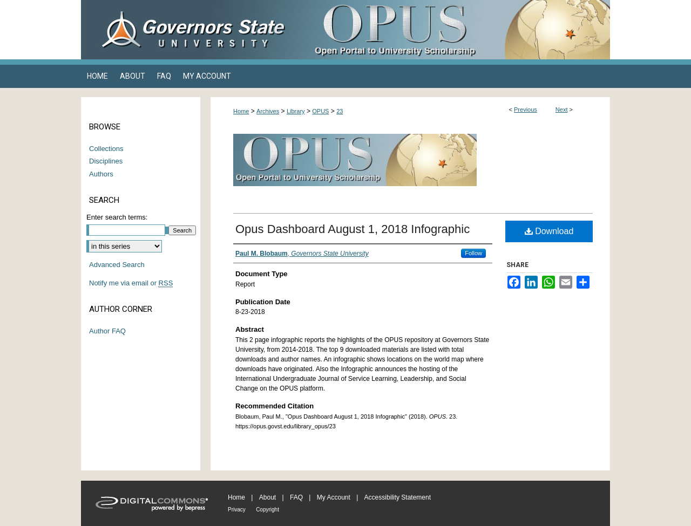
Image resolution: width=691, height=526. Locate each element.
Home (241, 111)
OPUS (320, 111)
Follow (473, 253)
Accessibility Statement (397, 497)
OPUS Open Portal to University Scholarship (453, 29)
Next (561, 109)
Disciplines (106, 161)
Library (296, 111)
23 (339, 111)
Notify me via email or (131, 283)
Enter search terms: (116, 217)
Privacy (237, 510)
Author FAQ (107, 331)
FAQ (296, 497)
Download (549, 231)
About (267, 497)
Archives (267, 111)
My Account (333, 497)
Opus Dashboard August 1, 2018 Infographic (352, 229)
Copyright (267, 510)
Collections (106, 149)
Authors (101, 174)
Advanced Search (117, 265)
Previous (525, 109)
